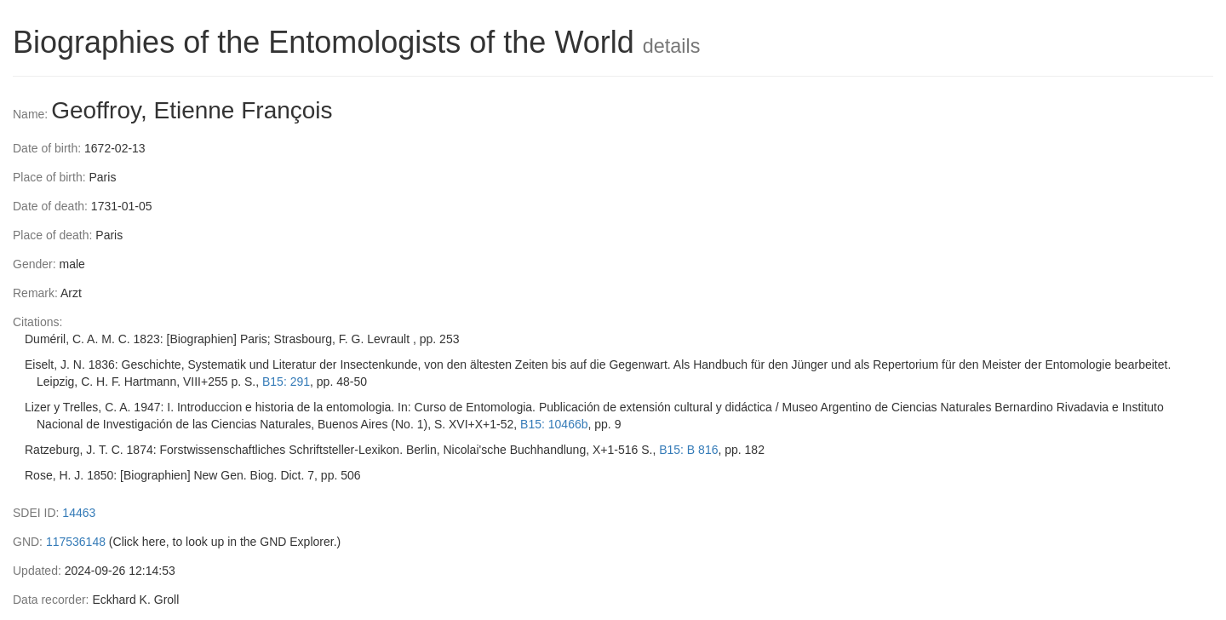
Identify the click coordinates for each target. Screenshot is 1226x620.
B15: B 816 (688, 449)
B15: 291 (286, 381)
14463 (78, 513)
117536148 (76, 541)
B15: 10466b (553, 424)
